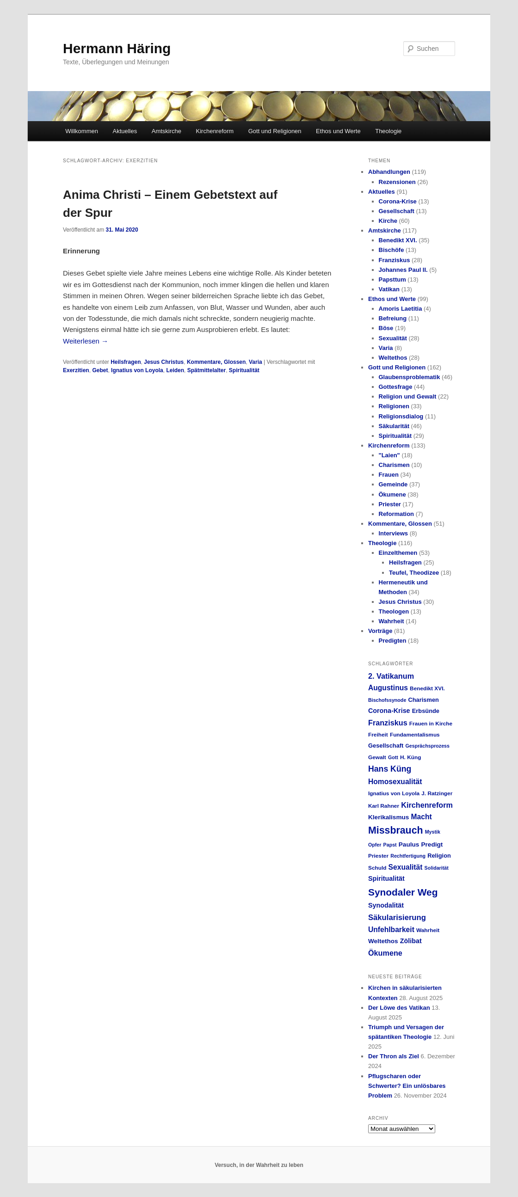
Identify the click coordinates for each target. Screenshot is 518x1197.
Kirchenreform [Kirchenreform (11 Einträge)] (427, 805)
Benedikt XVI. (398, 240)
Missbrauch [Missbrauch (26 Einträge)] (395, 830)
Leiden (175, 370)
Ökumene (392, 494)
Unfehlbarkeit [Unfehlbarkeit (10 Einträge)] (391, 929)
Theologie (388, 131)
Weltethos (393, 357)
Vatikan (389, 289)
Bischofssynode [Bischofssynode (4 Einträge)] (387, 700)
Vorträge (380, 630)
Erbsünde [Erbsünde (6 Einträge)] (425, 710)
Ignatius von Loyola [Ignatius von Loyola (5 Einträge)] (393, 793)
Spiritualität (244, 370)
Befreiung (393, 318)
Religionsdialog (401, 416)
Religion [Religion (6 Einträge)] (439, 855)
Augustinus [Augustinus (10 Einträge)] (388, 688)
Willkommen (81, 131)
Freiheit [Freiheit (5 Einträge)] (378, 734)
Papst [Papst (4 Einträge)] (390, 844)
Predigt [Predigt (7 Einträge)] (432, 844)
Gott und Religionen (275, 131)
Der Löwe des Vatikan (399, 1007)
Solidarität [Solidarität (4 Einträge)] (437, 868)
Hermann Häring (117, 48)
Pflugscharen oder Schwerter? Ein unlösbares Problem (407, 1086)
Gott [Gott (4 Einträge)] (393, 757)
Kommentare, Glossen (216, 362)
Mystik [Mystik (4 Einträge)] (432, 832)
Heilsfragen (126, 362)
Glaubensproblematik (409, 377)
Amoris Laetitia (400, 308)
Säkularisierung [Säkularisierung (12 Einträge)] (397, 917)
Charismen (394, 464)
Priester (390, 504)
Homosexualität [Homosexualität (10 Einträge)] (395, 782)
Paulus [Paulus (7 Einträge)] (409, 844)
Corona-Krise (398, 201)
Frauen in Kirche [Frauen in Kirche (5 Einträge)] (430, 723)
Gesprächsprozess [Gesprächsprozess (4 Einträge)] (428, 746)
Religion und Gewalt (408, 396)
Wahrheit (391, 621)
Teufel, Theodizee (414, 572)
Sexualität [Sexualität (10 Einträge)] (405, 867)
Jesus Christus (164, 362)
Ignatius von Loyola (137, 370)
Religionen (394, 406)
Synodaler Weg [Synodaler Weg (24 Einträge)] (403, 892)
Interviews (393, 533)
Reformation (396, 513)
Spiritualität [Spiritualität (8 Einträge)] (386, 878)
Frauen (389, 474)
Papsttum (392, 279)
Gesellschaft (396, 211)
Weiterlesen (85, 341)
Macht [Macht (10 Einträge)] (421, 817)
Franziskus (394, 260)
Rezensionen (397, 181)
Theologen (394, 611)
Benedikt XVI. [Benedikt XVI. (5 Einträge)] (427, 688)
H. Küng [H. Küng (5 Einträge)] (410, 757)
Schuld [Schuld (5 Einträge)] (377, 868)
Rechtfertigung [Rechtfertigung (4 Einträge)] (408, 856)
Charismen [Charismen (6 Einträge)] (423, 699)
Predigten (393, 640)
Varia (255, 362)
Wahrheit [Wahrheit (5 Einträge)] (427, 930)
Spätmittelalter (206, 370)
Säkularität (394, 426)
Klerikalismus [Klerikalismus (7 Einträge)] (388, 817)
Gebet (100, 370)
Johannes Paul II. (403, 269)
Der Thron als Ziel (393, 1056)
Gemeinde (393, 484)
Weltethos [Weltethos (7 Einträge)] (383, 941)
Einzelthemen (398, 552)
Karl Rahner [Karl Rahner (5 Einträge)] (383, 806)
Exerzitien (76, 370)
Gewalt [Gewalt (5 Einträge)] (377, 757)
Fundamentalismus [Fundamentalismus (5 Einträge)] (415, 734)
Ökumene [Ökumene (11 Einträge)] (385, 953)
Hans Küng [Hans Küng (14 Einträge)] (389, 768)
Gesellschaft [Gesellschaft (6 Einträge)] (385, 745)
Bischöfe (391, 249)
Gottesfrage (396, 386)
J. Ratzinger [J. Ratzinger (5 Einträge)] (436, 793)
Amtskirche (166, 131)
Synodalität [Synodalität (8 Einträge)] (386, 905)
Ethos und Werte (338, 131)
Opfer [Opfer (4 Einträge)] (374, 844)
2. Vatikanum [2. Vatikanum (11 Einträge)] (391, 676)
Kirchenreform (215, 131)
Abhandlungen (389, 171)
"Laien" (389, 455)
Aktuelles (124, 131)
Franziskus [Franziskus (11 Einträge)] (387, 722)
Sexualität (393, 338)
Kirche (388, 220)
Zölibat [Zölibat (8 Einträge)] (411, 941)
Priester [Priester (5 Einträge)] (378, 856)
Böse (386, 328)
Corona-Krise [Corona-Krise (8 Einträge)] (389, 710)
